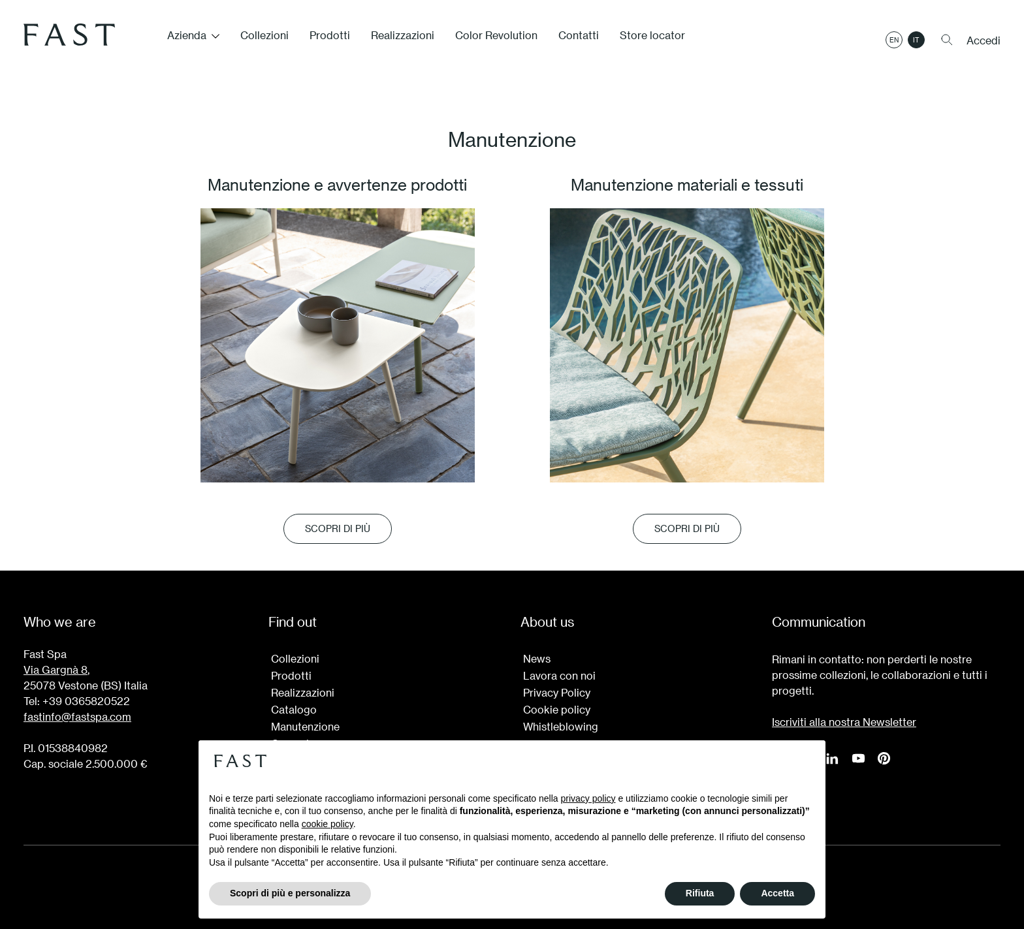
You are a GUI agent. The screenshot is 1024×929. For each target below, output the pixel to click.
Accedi (983, 40)
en (894, 40)
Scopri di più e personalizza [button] (290, 893)
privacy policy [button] (588, 798)
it (916, 40)
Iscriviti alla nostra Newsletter (844, 722)
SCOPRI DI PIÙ (337, 528)
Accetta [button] (777, 893)
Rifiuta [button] (700, 893)
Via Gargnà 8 (56, 669)
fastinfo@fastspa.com (77, 716)
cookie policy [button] (327, 824)
